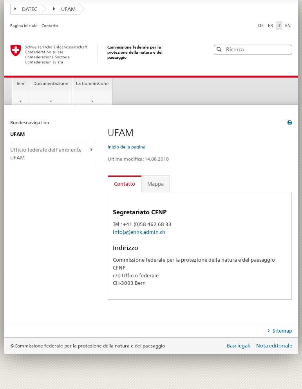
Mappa (155, 184)
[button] (285, 49)
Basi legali (239, 345)
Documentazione (50, 83)
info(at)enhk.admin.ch (139, 232)
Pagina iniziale (24, 26)
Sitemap (281, 330)
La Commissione (92, 83)
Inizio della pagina (126, 147)
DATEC (26, 9)
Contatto (50, 26)
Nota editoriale (274, 345)
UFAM (64, 9)
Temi (20, 83)
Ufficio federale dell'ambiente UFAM (45, 154)
